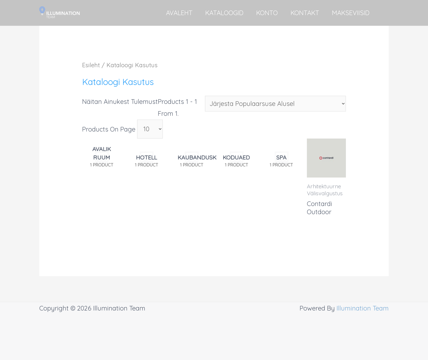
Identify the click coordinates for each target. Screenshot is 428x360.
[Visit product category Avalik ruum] (101, 161)
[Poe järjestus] (275, 103)
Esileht (91, 65)
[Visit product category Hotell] (146, 161)
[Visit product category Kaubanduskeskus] (191, 161)
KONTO (267, 13)
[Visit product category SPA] (281, 161)
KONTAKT (305, 13)
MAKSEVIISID (350, 13)
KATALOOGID (224, 13)
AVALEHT (179, 13)
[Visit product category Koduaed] (236, 161)
